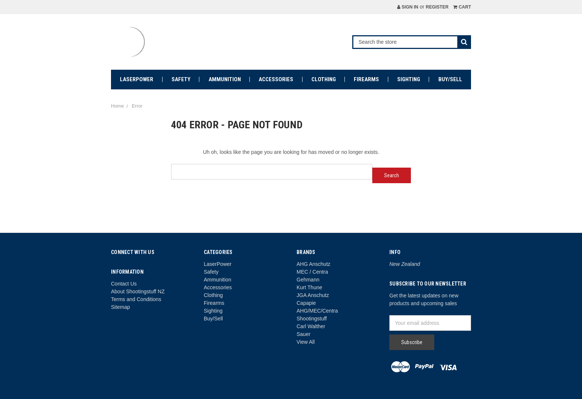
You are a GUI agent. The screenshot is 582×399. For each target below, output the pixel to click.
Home (117, 106)
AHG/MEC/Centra (317, 311)
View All (306, 342)
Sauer (303, 334)
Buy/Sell (450, 79)
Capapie (306, 303)
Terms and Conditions (136, 299)
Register (437, 7)
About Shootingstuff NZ (138, 291)
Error (137, 106)
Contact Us (124, 284)
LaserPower (136, 79)
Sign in (407, 7)
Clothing (323, 79)
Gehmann (308, 280)
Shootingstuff (312, 318)
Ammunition (225, 79)
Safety (180, 79)
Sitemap (120, 307)
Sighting (408, 79)
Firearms (366, 79)
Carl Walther (311, 326)
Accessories (276, 79)
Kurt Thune (309, 287)
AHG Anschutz (313, 264)
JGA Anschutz (313, 295)
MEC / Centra (312, 272)
